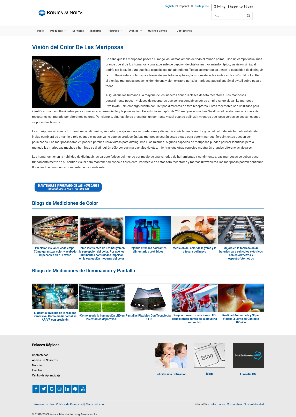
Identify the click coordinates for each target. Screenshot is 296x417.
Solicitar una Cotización (171, 374)
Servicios (78, 30)
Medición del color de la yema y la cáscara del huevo (194, 249)
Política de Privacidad (70, 404)
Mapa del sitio (95, 404)
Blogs (209, 373)
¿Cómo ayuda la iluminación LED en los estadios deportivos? (102, 317)
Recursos (115, 30)
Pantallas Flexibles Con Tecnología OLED (148, 317)
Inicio (40, 30)
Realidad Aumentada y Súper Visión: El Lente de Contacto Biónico (241, 319)
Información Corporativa (226, 404)
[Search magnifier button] (248, 15)
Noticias (37, 365)
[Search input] (229, 16)
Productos (58, 30)
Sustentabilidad (254, 404)
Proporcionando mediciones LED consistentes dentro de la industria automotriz (194, 319)
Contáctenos (184, 30)
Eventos (135, 30)
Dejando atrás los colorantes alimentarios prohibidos (148, 249)
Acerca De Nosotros (45, 360)
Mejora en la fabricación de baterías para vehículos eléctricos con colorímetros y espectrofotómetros (241, 253)
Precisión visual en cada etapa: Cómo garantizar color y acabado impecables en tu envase (55, 251)
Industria (95, 30)
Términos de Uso (43, 404)
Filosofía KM (248, 374)
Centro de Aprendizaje (46, 375)
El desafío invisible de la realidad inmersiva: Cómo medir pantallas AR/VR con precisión (55, 316)
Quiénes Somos (159, 30)
